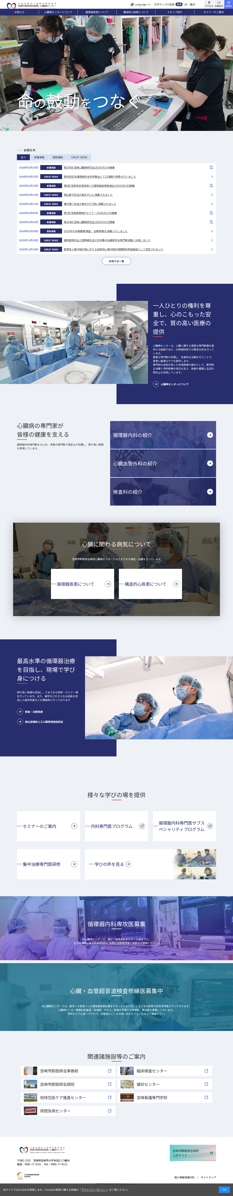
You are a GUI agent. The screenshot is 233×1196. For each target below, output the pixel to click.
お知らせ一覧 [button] (116, 261)
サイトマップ (208, 1177)
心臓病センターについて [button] (171, 384)
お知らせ (19, 12)
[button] (163, 435)
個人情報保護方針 (184, 1177)
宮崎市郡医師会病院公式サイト (186, 1153)
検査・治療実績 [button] (30, 712)
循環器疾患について (97, 12)
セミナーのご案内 (214, 12)
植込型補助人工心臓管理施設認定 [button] (40, 722)
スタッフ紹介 (174, 12)
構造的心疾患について (136, 12)
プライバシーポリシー (94, 1189)
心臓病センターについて (58, 12)
